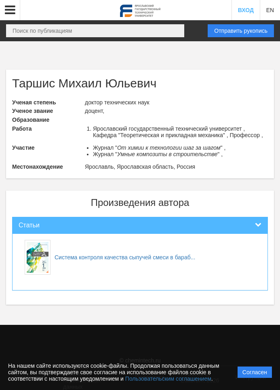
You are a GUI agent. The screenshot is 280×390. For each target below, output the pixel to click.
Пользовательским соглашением (168, 378)
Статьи (29, 225)
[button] (10, 10)
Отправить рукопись (240, 31)
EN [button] (270, 10)
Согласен (254, 372)
